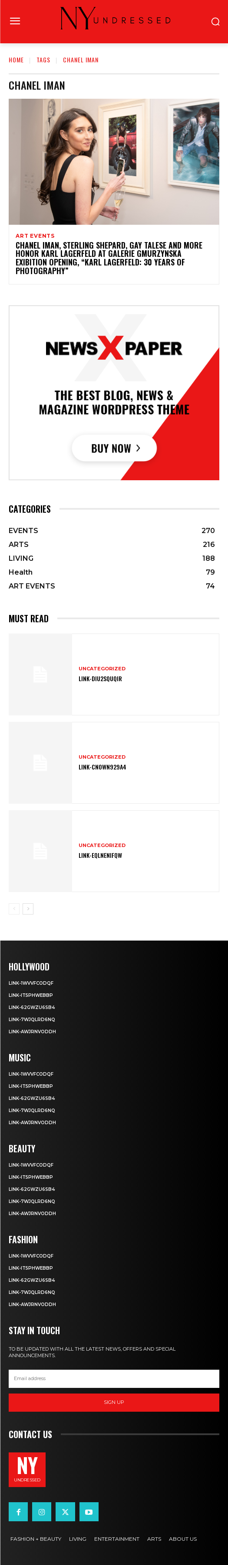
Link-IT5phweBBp (31, 995)
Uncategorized (102, 668)
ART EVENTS (35, 236)
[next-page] (28, 909)
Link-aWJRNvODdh (32, 1032)
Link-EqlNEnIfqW (100, 855)
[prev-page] (14, 909)
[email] (114, 1379)
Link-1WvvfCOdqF (31, 983)
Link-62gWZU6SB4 (32, 1007)
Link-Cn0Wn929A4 (102, 766)
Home (16, 59)
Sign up (114, 1402)
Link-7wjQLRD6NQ (32, 1019)
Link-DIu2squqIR (100, 678)
